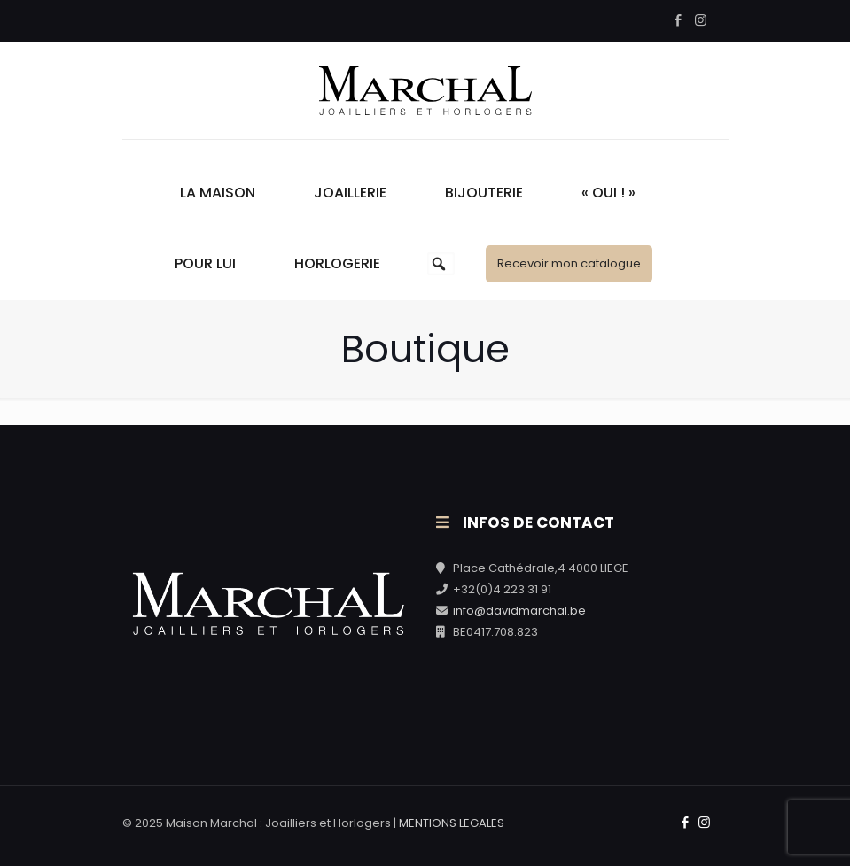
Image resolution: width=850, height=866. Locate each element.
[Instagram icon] (700, 20)
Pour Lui (205, 263)
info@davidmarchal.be (519, 610)
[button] (438, 263)
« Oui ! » (608, 192)
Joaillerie (350, 192)
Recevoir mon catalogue (569, 263)
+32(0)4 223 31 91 (502, 589)
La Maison (217, 192)
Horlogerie (337, 263)
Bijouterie (484, 192)
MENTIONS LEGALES (451, 823)
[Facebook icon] (678, 20)
